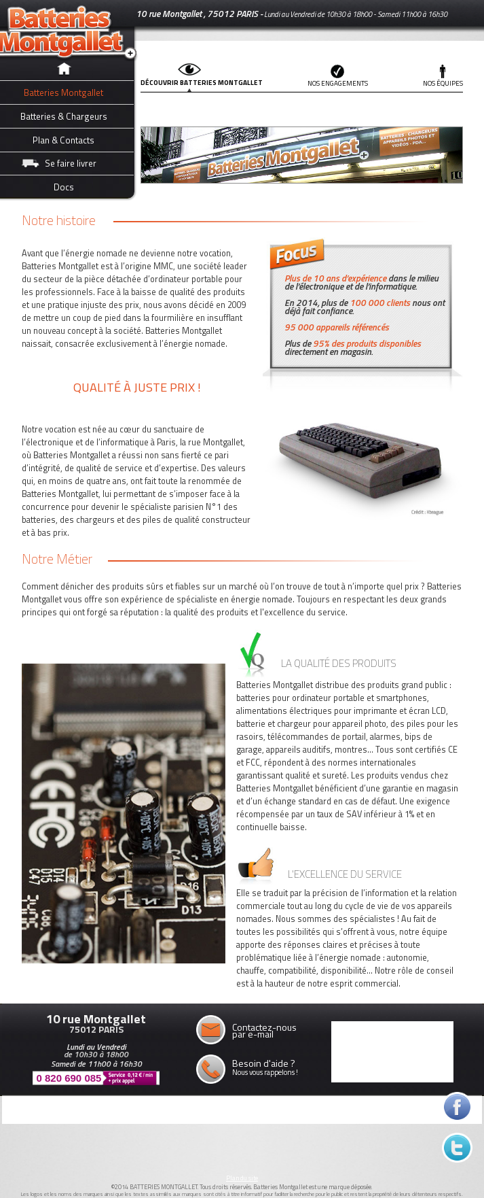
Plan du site (242, 1178)
